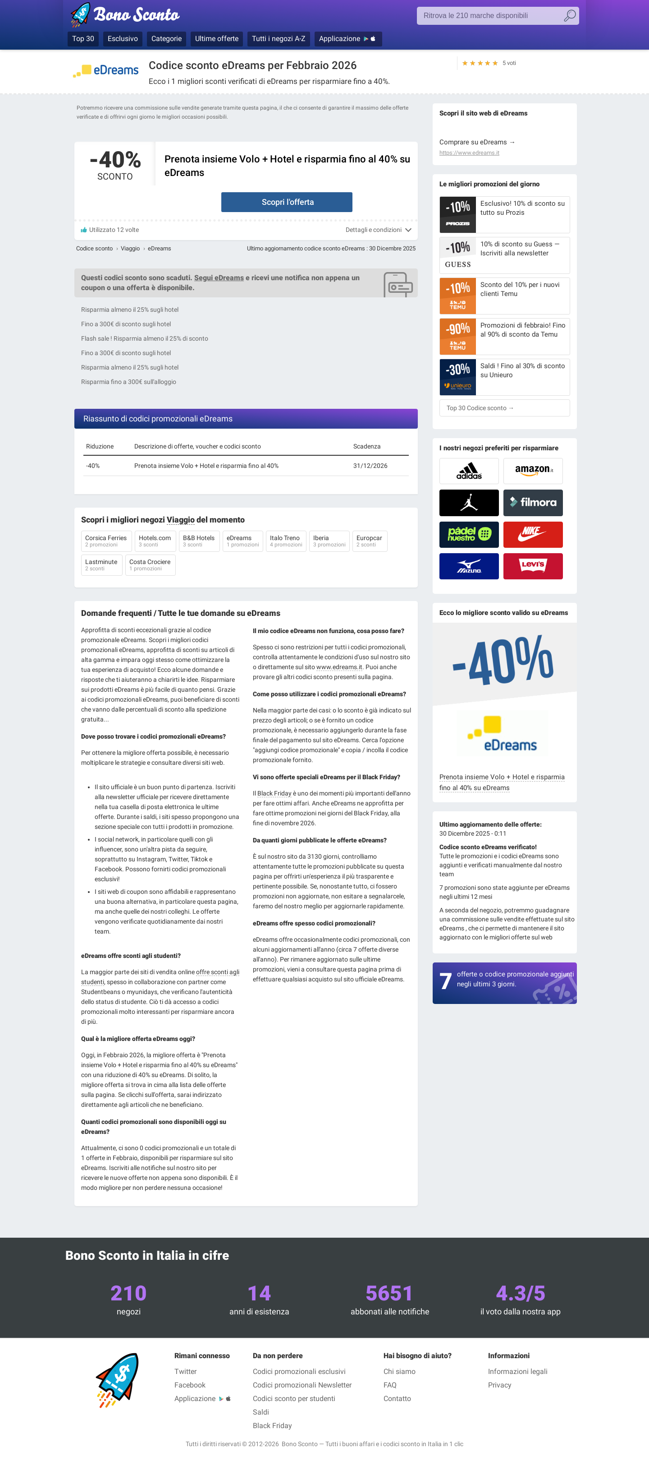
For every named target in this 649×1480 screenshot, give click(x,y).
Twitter (185, 1371)
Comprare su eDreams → (477, 142)
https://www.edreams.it (469, 153)
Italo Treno (286, 542)
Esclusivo (123, 38)
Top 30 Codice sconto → (480, 408)
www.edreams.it (339, 667)
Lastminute (102, 566)
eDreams (243, 542)
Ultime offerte (216, 38)
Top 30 (83, 38)
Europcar (370, 542)
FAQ (390, 1385)
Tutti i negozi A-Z (279, 38)
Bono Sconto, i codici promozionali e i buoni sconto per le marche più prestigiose (141, 16)
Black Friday (274, 793)
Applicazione (339, 38)
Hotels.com (155, 542)
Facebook (190, 1385)
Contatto (397, 1398)
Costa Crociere (150, 566)
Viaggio (130, 248)
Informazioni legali (518, 1371)
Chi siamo (400, 1371)
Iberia (329, 542)
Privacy (500, 1385)
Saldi (261, 1412)
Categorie (166, 38)
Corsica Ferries (106, 542)
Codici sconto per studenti (294, 1398)
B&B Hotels (199, 542)
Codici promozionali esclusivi (299, 1371)
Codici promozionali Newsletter (302, 1385)
